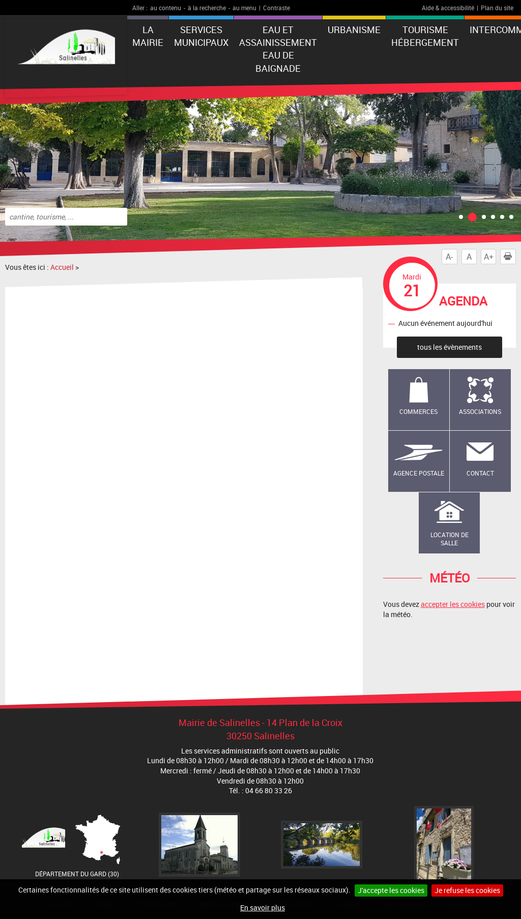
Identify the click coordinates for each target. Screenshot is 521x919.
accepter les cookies (453, 604)
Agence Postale (418, 473)
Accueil (62, 267)
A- (449, 256)
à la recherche (207, 8)
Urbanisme (354, 29)
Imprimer (510, 256)
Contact (480, 473)
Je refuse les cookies (467, 890)
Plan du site (497, 8)
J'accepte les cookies (391, 890)
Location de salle (449, 539)
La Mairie (147, 35)
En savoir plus (262, 907)
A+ (489, 256)
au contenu (165, 8)
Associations (480, 411)
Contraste (276, 8)
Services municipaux (201, 35)
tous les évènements (449, 347)
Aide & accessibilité (448, 8)
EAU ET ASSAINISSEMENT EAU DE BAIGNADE (278, 48)
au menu (244, 8)
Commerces (418, 411)
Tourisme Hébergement (425, 35)
